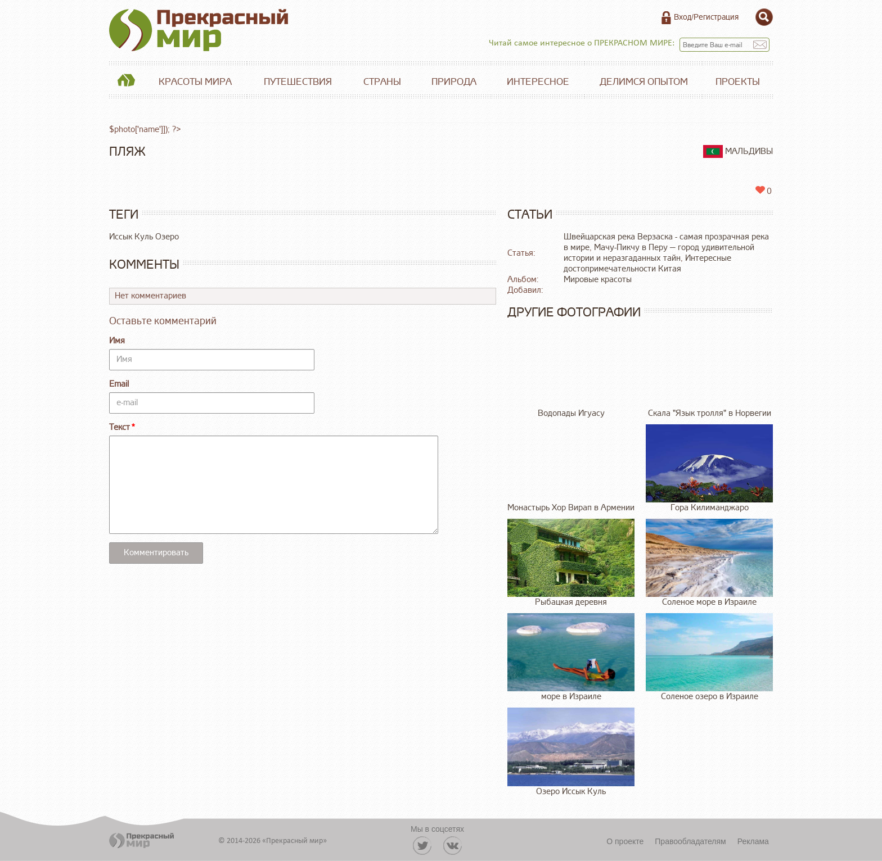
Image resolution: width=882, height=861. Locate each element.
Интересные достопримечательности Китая (647, 263)
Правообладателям (690, 841)
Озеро (167, 237)
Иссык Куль (131, 237)
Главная (126, 82)
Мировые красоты (598, 279)
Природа (453, 82)
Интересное (538, 82)
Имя (117, 341)
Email (119, 384)
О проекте (625, 841)
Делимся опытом (644, 82)
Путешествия (298, 82)
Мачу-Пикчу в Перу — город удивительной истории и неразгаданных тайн (659, 253)
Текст (119, 427)
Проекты (738, 82)
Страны (382, 82)
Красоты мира (195, 82)
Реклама (753, 841)
